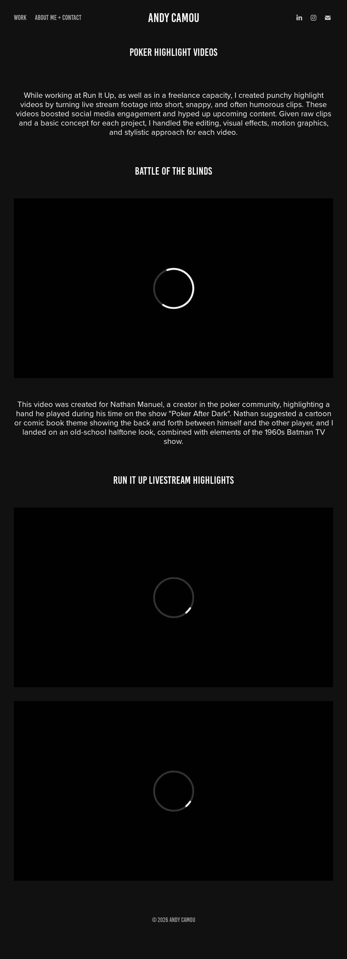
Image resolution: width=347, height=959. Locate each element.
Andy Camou (173, 18)
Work (20, 17)
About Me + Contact (58, 17)
